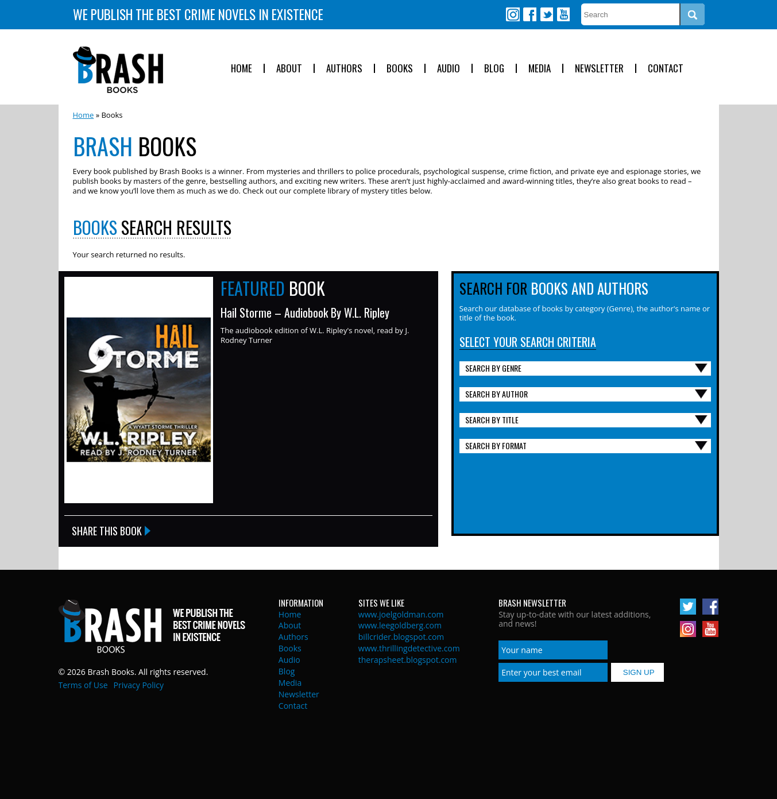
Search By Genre (493, 368)
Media (539, 69)
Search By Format (496, 445)
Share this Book (107, 530)
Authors (344, 69)
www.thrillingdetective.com (409, 648)
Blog (494, 69)
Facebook (529, 14)
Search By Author (496, 394)
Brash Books (118, 70)
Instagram (513, 14)
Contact (665, 69)
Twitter (546, 14)
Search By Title (492, 420)
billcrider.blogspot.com (401, 636)
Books (399, 69)
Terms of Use (83, 685)
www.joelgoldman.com (401, 614)
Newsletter (599, 69)
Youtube (563, 14)
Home (241, 69)
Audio (448, 69)
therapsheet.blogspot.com (407, 659)
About (289, 69)
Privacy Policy (139, 685)
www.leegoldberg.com (400, 625)
